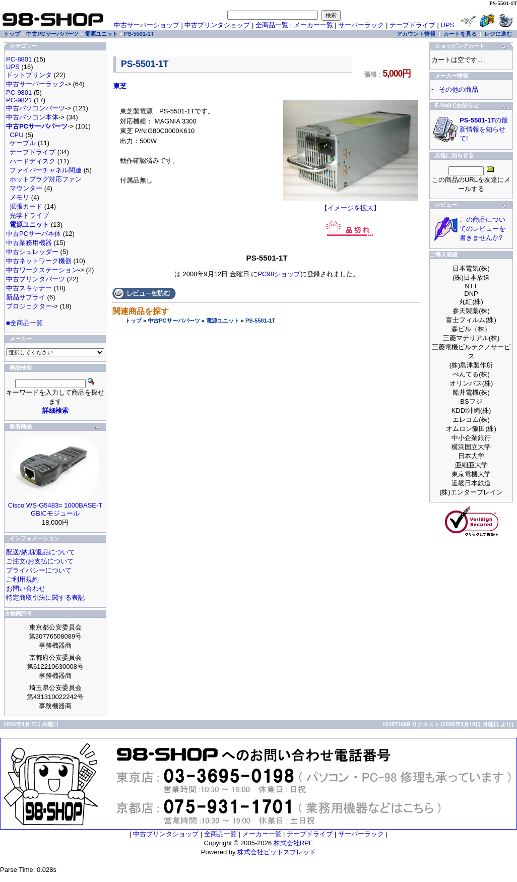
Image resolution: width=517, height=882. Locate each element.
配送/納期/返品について (40, 552)
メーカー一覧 (313, 25)
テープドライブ (412, 25)
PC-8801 (19, 59)
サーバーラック (361, 25)
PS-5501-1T (260, 321)
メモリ (19, 197)
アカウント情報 (416, 34)
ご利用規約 (22, 579)
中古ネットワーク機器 (39, 261)
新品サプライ (25, 297)
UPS (448, 25)
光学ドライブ (29, 215)
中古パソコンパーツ (35, 108)
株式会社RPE (293, 843)
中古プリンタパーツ (35, 279)
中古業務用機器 (29, 242)
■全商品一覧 (24, 323)
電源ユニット (222, 321)
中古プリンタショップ (217, 25)
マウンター (26, 188)
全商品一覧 (271, 25)
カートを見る (460, 34)
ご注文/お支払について (40, 561)
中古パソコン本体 (32, 117)
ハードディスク (32, 161)
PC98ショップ (278, 274)
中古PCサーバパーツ (174, 321)
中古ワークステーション (42, 270)
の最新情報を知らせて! (484, 129)
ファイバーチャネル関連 (46, 170)
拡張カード (26, 206)
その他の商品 (458, 89)
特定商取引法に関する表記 (45, 597)
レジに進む (498, 34)
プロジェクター (29, 306)
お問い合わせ (25, 588)
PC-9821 (19, 100)
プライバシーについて (39, 570)
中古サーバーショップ (146, 25)
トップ (133, 321)
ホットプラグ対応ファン (46, 179)
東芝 (119, 86)
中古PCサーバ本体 (33, 233)
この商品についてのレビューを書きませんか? (482, 228)
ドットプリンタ (29, 75)
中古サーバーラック (35, 84)
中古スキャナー (29, 288)
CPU (16, 135)
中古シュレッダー (32, 252)
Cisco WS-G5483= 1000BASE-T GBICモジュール (55, 509)
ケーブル (23, 143)
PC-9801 (19, 92)
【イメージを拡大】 (350, 205)
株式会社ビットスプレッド (276, 852)
